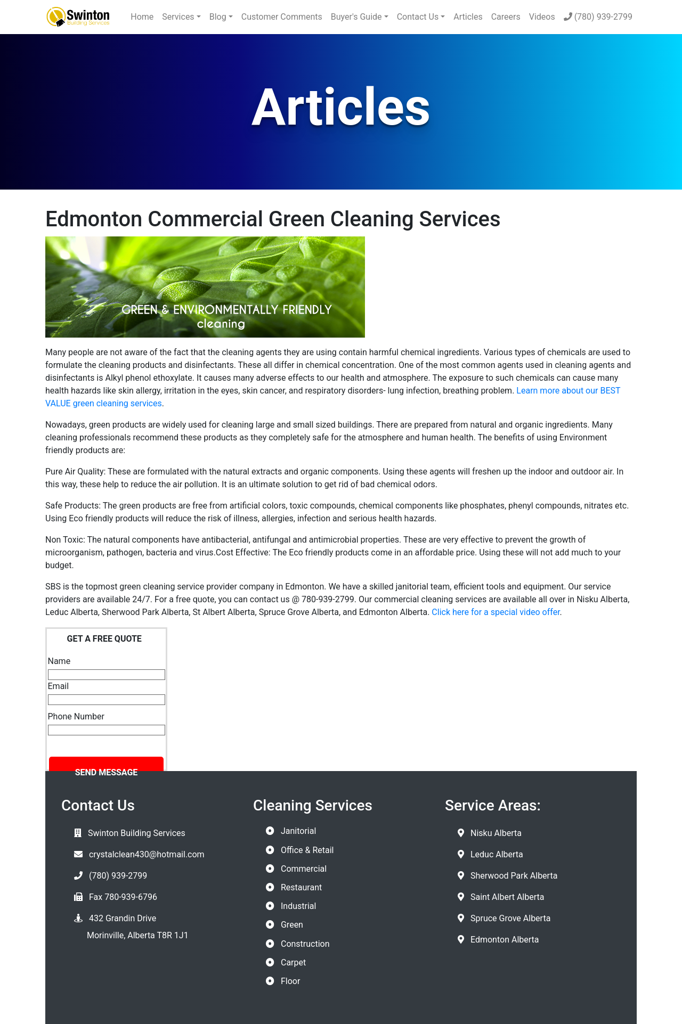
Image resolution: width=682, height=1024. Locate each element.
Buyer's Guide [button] (356, 17)
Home (142, 17)
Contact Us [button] (418, 17)
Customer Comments (281, 17)
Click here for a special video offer (495, 612)
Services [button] (178, 17)
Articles (467, 17)
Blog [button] (217, 17)
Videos (542, 17)
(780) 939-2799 (598, 17)
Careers (506, 17)
